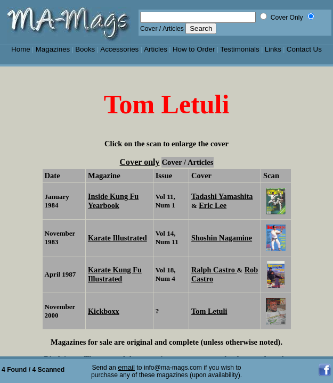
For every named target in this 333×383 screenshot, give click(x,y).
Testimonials (239, 49)
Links (273, 49)
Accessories (119, 49)
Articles (155, 49)
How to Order (194, 49)
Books (85, 49)
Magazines (53, 49)
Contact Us (304, 49)
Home (20, 49)
